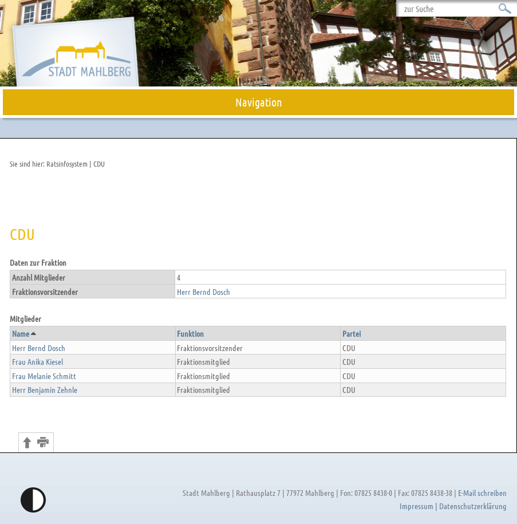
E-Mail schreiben (482, 492)
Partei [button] (351, 333)
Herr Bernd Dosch (203, 291)
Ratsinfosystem (67, 163)
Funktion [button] (190, 333)
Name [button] (23, 333)
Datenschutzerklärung (473, 506)
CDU (99, 163)
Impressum (416, 506)
